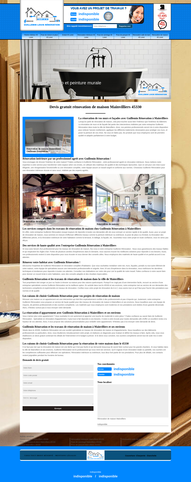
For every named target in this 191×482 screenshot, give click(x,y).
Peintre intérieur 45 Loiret (31, 36)
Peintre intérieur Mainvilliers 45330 (34, 439)
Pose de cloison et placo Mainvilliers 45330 (37, 442)
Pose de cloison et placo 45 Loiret (49, 36)
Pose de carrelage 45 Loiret (104, 36)
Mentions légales (65, 455)
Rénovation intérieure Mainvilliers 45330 (87, 439)
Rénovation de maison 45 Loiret (160, 36)
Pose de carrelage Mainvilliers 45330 (86, 442)
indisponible (87, 14)
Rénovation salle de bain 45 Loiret (141, 36)
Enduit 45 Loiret (67, 35)
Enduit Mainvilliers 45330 (30, 444)
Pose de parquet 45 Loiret (123, 36)
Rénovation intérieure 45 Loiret (86, 36)
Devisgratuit (107, 16)
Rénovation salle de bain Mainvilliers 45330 (140, 439)
